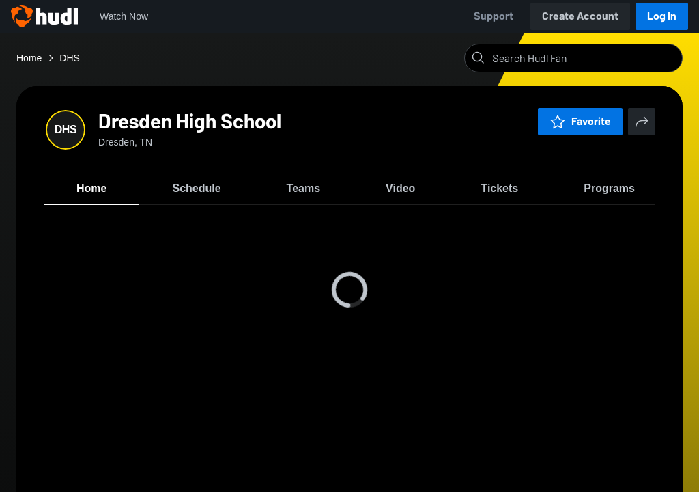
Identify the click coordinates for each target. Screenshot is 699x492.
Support (493, 16)
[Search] (584, 58)
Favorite (580, 121)
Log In (661, 16)
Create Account (580, 16)
